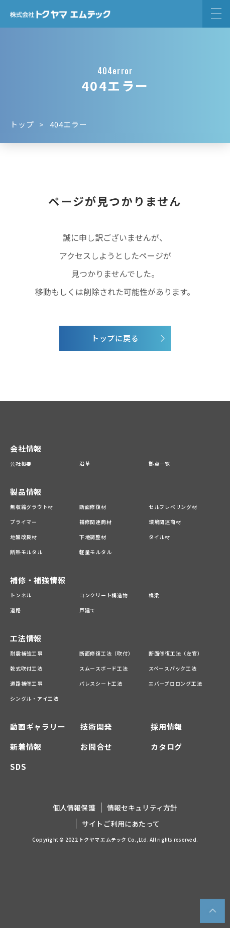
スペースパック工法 (173, 668)
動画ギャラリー (37, 726)
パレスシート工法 (101, 683)
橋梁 (154, 595)
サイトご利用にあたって (121, 824)
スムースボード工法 (103, 668)
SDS (18, 766)
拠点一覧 (159, 463)
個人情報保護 (74, 808)
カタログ (166, 746)
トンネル (21, 595)
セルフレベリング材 (173, 506)
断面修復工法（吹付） (106, 653)
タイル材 (159, 537)
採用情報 (166, 726)
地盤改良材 (23, 537)
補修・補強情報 (37, 580)
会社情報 (26, 448)
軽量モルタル (95, 552)
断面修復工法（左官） (176, 653)
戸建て (87, 610)
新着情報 (26, 746)
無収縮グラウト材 (31, 506)
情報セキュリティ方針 (142, 808)
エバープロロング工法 (175, 683)
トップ (22, 124)
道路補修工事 (26, 683)
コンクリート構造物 (103, 595)
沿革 (84, 463)
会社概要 (21, 463)
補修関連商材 (95, 521)
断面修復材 (92, 506)
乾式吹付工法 (26, 668)
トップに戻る (115, 338)
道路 (15, 610)
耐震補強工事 (26, 653)
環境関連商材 (165, 521)
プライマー (23, 521)
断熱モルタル (26, 552)
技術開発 (96, 726)
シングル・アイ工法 (34, 698)
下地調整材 (92, 537)
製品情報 (26, 491)
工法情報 (26, 638)
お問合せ (96, 746)
